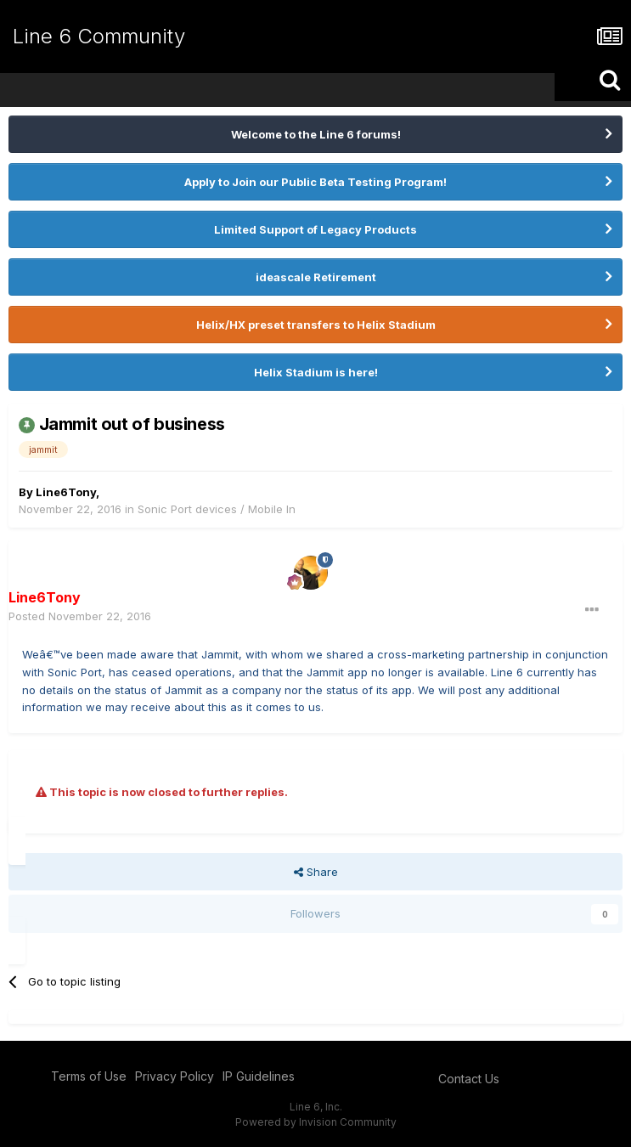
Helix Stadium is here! (316, 372)
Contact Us (468, 1078)
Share (316, 871)
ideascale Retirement (316, 277)
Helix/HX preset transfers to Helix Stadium (316, 324)
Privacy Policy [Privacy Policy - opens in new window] (174, 1076)
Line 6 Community (99, 36)
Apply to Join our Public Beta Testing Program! (315, 182)
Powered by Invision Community (316, 1122)
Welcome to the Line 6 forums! (316, 134)
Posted (79, 616)
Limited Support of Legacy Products (315, 229)
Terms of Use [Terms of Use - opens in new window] (89, 1076)
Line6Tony (66, 492)
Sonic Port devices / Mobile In (217, 509)
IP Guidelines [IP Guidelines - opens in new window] (259, 1076)
